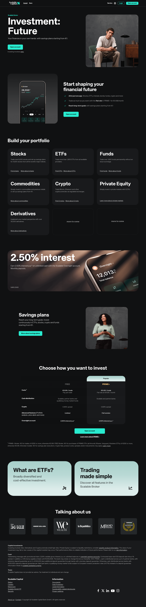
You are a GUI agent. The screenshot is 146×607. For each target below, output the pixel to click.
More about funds (115, 171)
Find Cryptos (59, 201)
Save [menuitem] (30, 3)
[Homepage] (14, 3)
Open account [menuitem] (132, 3)
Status (10, 582)
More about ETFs (69, 171)
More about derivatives (18, 231)
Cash (10, 554)
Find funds (103, 171)
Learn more (106, 446)
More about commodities (19, 201)
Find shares (15, 171)
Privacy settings (57, 591)
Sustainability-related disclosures (63, 589)
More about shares (27, 171)
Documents (56, 582)
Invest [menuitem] (25, 3)
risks (22, 52)
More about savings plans (30, 333)
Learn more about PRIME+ (89, 437)
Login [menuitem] (121, 3)
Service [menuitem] (109, 3)
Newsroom (12, 587)
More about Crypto (72, 201)
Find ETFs (58, 171)
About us (11, 600)
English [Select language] (115, 3)
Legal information (58, 587)
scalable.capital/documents (32, 566)
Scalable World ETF (14, 589)
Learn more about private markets (111, 201)
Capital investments (15, 545)
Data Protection (57, 584)
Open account (15, 47)
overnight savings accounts (90, 557)
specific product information (109, 548)
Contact (18, 600)
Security (11, 591)
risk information (121, 550)
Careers (10, 584)
